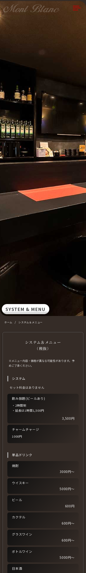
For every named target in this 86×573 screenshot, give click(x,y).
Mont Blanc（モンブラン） (33, 8)
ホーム (8, 322)
